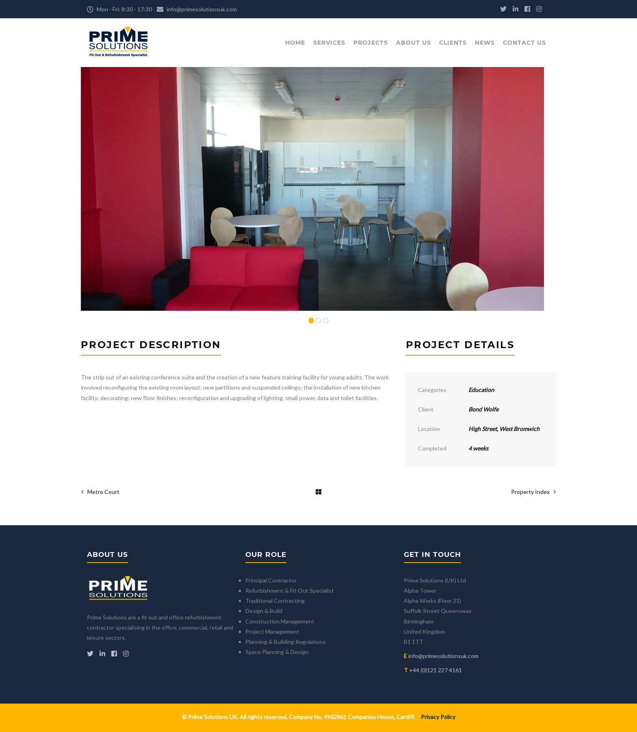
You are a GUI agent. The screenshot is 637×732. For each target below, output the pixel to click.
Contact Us (524, 42)
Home (295, 42)
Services (329, 42)
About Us (413, 42)
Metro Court (103, 491)
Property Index (530, 491)
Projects (370, 42)
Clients (453, 42)
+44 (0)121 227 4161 (435, 670)
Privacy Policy (438, 716)
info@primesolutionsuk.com (202, 9)
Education (481, 389)
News (485, 42)
